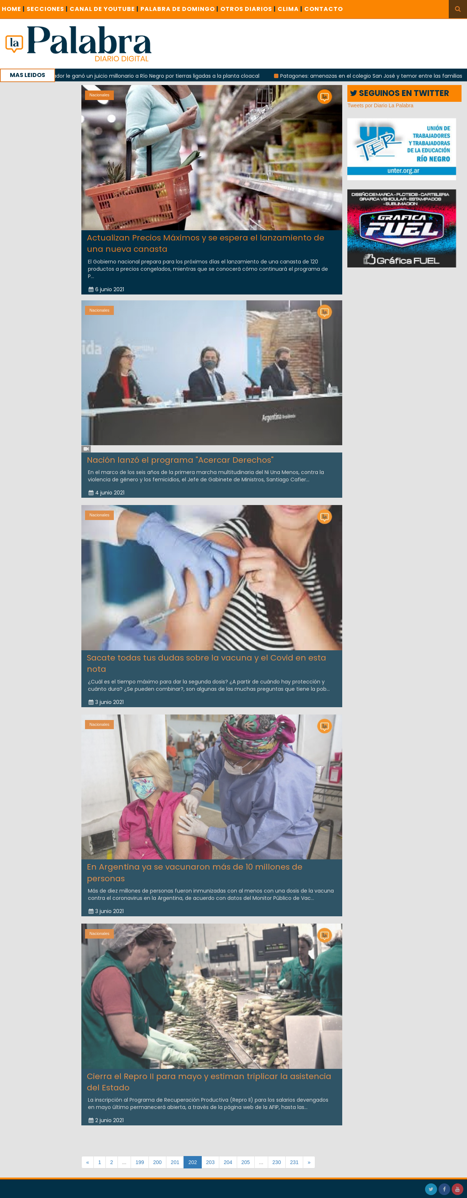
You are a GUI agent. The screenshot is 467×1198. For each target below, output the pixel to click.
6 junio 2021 (106, 289)
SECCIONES (47, 9)
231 (294, 1162)
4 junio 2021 (106, 489)
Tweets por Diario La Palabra (380, 105)
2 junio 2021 (106, 1116)
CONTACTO (323, 9)
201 (175, 1162)
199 (139, 1162)
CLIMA (290, 9)
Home (13, 9)
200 (157, 1162)
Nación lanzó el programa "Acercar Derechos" (180, 456)
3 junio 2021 (106, 698)
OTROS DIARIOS (248, 9)
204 (228, 1162)
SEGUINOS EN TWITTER (399, 93)
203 (210, 1162)
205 (246, 1162)
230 (277, 1162)
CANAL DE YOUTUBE (104, 9)
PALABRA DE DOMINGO (179, 9)
